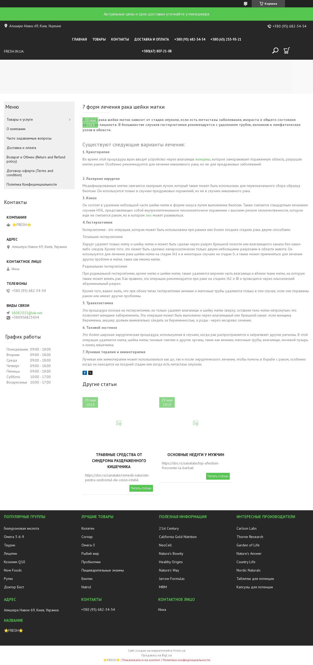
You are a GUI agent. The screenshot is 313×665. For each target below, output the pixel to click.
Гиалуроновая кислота (21, 528)
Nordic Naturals (249, 570)
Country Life (246, 561)
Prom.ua (179, 650)
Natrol (86, 587)
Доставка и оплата (151, 39)
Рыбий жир (90, 553)
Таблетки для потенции (255, 578)
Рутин (8, 578)
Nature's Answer (249, 553)
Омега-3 (88, 545)
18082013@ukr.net (27, 313)
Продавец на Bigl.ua (156, 655)
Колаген (87, 528)
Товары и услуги (20, 119)
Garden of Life (248, 545)
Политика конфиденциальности (186, 660)
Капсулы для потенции (255, 587)
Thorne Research (250, 536)
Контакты (120, 39)
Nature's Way (169, 570)
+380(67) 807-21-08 (157, 51)
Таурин (9, 545)
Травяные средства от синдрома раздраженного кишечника (119, 460)
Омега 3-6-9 (14, 536)
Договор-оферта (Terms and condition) (30, 172)
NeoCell (165, 545)
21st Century (169, 528)
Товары (99, 39)
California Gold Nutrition (178, 536)
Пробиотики (91, 561)
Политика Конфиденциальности (32, 184)
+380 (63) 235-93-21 (225, 39)
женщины (202, 159)
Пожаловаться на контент (141, 660)
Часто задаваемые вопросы (29, 138)
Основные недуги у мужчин (195, 454)
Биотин (86, 578)
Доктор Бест (14, 587)
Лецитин (10, 553)
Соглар (87, 536)
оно (149, 215)
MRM (163, 587)
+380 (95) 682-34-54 (189, 39)
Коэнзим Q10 (14, 561)
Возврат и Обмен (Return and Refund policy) (36, 159)
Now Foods (13, 570)
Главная (79, 39)
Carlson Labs (247, 528)
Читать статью (141, 488)
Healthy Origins (171, 561)
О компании (16, 128)
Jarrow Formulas (172, 578)
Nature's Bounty (171, 553)
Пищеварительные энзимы (102, 570)
